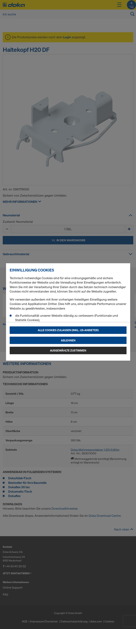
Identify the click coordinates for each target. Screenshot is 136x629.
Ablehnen (68, 340)
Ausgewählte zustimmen (68, 350)
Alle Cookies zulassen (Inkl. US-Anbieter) (68, 330)
